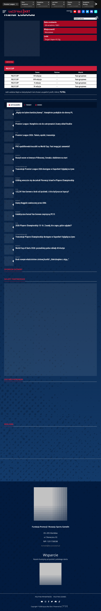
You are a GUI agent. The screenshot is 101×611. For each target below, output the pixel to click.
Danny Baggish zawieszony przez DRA (30, 203)
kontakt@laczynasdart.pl (50, 545)
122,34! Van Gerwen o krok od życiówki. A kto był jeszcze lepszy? (42, 191)
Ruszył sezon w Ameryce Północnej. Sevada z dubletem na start (41, 157)
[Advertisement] (50, 445)
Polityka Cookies (59, 597)
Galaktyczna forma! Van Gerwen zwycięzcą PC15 (35, 214)
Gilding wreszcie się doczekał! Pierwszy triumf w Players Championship (44, 180)
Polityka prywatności (43, 597)
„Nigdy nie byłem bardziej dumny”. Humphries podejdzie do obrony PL (44, 112)
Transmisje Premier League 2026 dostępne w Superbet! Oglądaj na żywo (44, 169)
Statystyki (9, 62)
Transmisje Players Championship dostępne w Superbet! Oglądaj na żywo (45, 237)
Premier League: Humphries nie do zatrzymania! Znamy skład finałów (43, 124)
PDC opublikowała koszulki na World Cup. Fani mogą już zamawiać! (42, 146)
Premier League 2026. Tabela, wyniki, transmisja (35, 135)
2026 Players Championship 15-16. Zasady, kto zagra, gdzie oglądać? (43, 225)
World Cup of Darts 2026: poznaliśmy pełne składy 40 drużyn (40, 248)
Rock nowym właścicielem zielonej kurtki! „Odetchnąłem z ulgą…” (42, 259)
